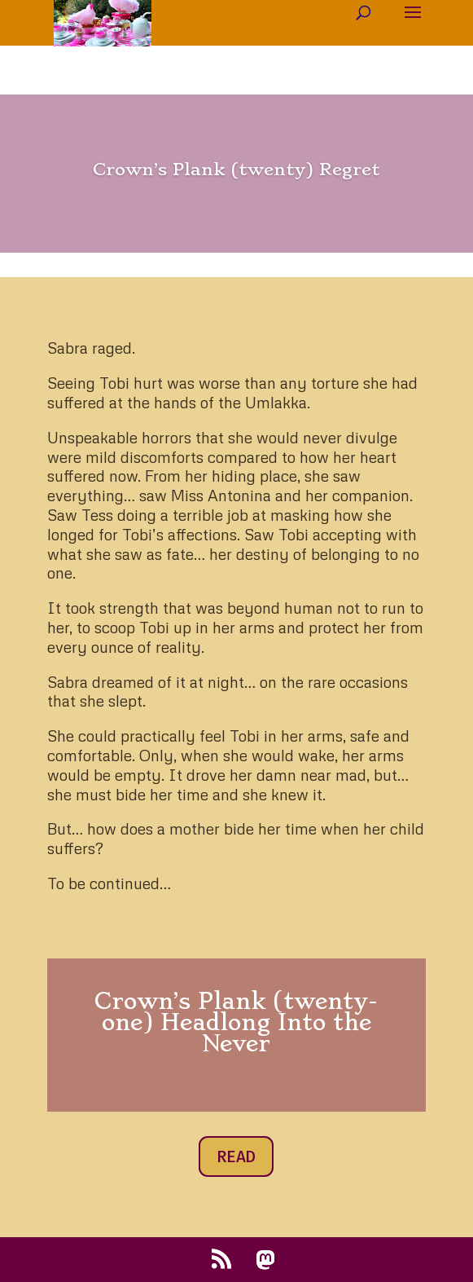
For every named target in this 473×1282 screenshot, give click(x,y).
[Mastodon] (265, 1260)
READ (236, 1156)
